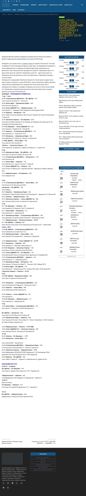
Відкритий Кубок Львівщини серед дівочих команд (12, 442)
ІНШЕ (14, 10)
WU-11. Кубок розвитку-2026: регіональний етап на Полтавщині (71, 132)
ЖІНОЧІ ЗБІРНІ (42, 5)
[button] (82, 5)
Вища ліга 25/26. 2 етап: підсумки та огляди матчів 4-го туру (71, 117)
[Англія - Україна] (71, 86)
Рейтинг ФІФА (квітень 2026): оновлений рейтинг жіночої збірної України (70, 106)
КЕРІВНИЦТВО (24, 5)
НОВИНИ (33, 5)
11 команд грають (27, 63)
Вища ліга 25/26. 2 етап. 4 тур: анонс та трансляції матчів (70, 122)
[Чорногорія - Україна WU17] (71, 68)
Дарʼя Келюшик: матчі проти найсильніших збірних (71, 101)
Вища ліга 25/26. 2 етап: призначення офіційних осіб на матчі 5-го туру (69, 96)
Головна (4, 14)
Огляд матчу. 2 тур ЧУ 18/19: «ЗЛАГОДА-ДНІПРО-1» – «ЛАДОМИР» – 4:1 (44, 442)
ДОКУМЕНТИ (7, 10)
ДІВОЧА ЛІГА (68, 5)
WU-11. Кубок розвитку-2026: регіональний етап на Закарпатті (71, 137)
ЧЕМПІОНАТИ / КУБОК (56, 5)
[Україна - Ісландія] (71, 80)
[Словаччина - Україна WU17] (71, 74)
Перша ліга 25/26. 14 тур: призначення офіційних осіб (69, 111)
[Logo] (6, 4)
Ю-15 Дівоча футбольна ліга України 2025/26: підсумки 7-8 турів (71, 143)
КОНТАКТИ (21, 10)
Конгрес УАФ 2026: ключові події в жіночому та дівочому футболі (71, 127)
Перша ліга (10, 14)
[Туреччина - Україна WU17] (71, 62)
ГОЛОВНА (15, 5)
